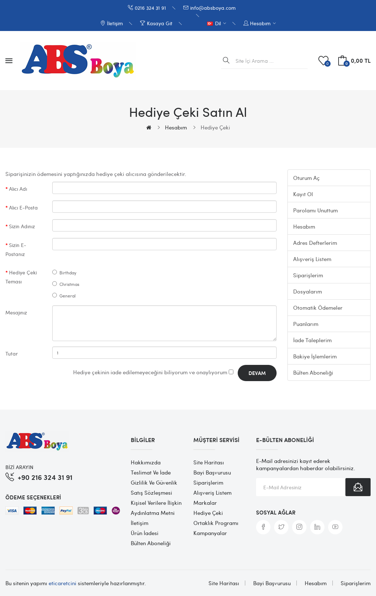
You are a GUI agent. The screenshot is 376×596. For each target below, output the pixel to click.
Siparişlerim (308, 275)
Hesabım (176, 127)
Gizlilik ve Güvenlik (154, 482)
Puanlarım (305, 324)
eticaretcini (62, 583)
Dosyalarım (307, 291)
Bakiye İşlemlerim (315, 356)
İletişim (139, 523)
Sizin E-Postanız (15, 249)
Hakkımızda (146, 462)
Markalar (205, 503)
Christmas (65, 284)
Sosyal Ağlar (275, 512)
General (64, 295)
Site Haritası (208, 462)
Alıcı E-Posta (23, 207)
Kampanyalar (210, 533)
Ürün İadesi (144, 533)
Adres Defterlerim (315, 243)
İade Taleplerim (312, 340)
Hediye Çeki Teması (21, 277)
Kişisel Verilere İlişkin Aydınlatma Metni (156, 508)
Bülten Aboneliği (313, 372)
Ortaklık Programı (215, 523)
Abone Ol (358, 487)
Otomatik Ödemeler (318, 308)
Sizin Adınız (22, 226)
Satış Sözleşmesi (151, 492)
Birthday (64, 272)
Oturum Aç (306, 178)
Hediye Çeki (215, 127)
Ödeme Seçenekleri (33, 497)
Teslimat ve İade (151, 472)
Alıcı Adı (18, 188)
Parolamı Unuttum (315, 210)
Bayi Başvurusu (212, 472)
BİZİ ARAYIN (19, 467)
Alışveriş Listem (312, 259)
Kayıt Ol (303, 194)
